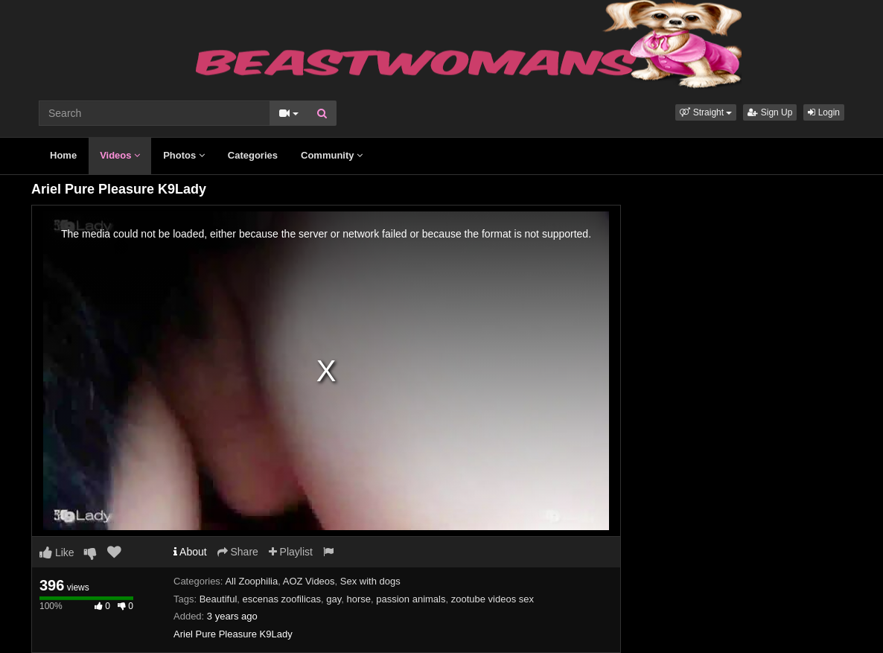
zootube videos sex (492, 599)
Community (332, 155)
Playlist (291, 552)
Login (824, 112)
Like (56, 552)
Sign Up (769, 112)
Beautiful (219, 599)
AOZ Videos (309, 581)
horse (358, 599)
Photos (184, 155)
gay (333, 599)
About (190, 552)
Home (63, 155)
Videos (120, 155)
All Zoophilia (251, 581)
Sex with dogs (370, 581)
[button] (705, 112)
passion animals (410, 599)
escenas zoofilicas (282, 599)
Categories (253, 155)
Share (237, 552)
